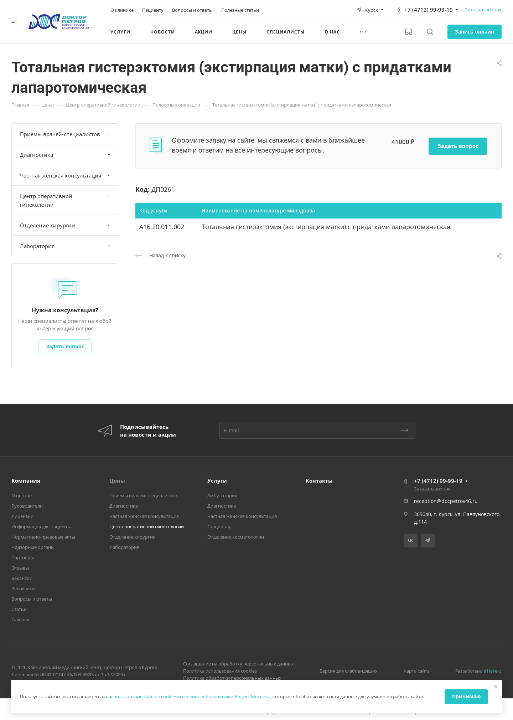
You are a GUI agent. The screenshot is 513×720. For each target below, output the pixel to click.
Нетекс (494, 671)
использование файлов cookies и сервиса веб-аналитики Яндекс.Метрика (189, 696)
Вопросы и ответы (31, 599)
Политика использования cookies (220, 671)
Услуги (217, 480)
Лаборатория (66, 246)
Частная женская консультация (66, 175)
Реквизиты (23, 588)
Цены (117, 480)
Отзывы (20, 568)
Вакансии (21, 578)
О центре (21, 495)
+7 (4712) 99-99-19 (428, 9)
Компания (25, 480)
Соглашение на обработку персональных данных (238, 663)
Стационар (219, 526)
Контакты (319, 480)
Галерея (20, 619)
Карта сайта (417, 671)
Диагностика (66, 154)
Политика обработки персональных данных (232, 678)
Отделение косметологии (235, 537)
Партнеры (22, 557)
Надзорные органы (33, 547)
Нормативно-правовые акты (43, 537)
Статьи (19, 609)
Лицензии (22, 516)
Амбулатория (222, 495)
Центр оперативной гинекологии (66, 200)
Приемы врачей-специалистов (66, 134)
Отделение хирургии (66, 225)
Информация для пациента (41, 526)
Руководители (27, 506)
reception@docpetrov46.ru (446, 501)
